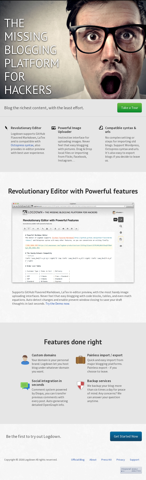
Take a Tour (129, 107)
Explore (116, 6)
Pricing (98, 6)
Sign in (133, 6)
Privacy (121, 459)
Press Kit (106, 459)
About (93, 459)
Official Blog (78, 459)
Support (134, 459)
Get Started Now (126, 436)
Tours (82, 6)
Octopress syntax (22, 145)
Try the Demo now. (57, 303)
